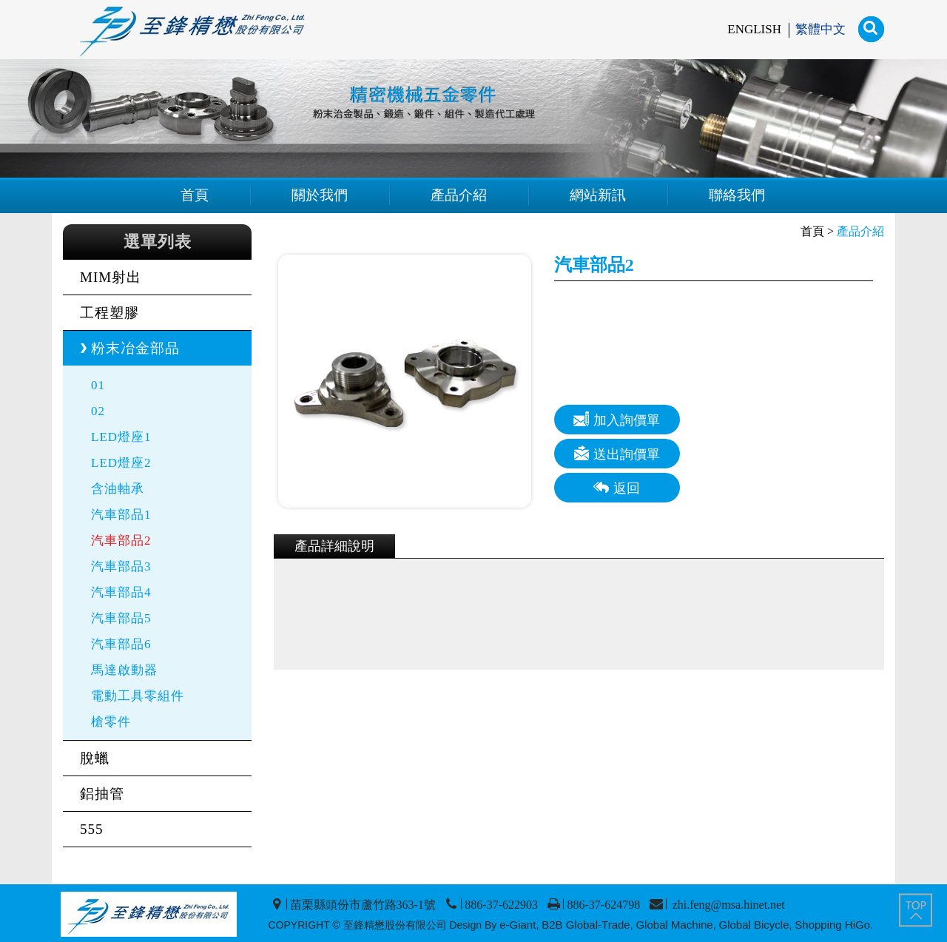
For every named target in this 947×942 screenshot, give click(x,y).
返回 (616, 487)
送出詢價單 (616, 453)
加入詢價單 (616, 419)
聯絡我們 (737, 195)
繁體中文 (820, 29)
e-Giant (517, 924)
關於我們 (319, 195)
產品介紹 (459, 195)
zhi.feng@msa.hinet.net (727, 904)
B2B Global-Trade (586, 924)
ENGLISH (754, 29)
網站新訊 (598, 195)
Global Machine (674, 924)
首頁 (195, 195)
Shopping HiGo (832, 924)
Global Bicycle (753, 924)
